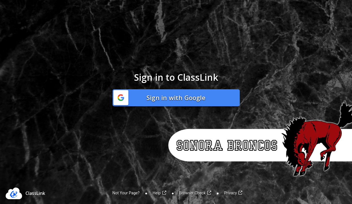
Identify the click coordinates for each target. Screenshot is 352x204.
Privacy (233, 193)
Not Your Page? (126, 193)
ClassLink (35, 193)
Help (159, 193)
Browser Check (195, 193)
